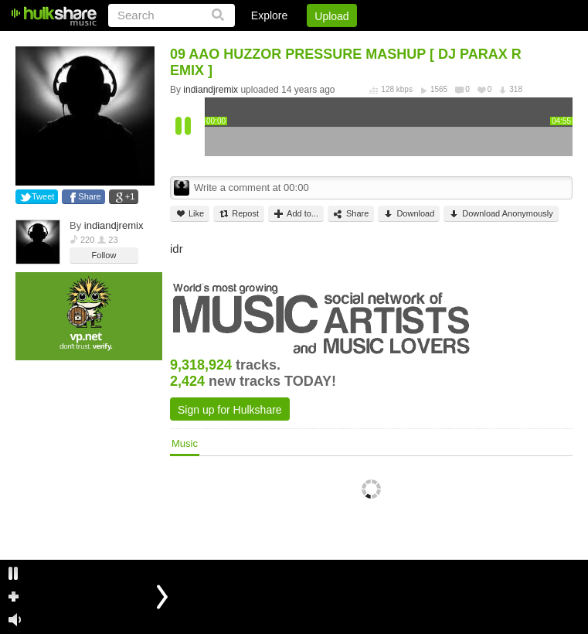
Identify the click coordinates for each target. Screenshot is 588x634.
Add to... (296, 214)
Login (253, 42)
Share (89, 196)
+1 (130, 196)
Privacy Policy (486, 42)
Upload (331, 16)
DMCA (414, 42)
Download (408, 214)
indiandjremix (114, 225)
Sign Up (309, 42)
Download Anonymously (500, 214)
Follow (104, 255)
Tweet (43, 196)
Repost (239, 214)
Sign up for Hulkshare (230, 410)
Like (189, 214)
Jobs (363, 42)
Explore (269, 15)
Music (185, 443)
